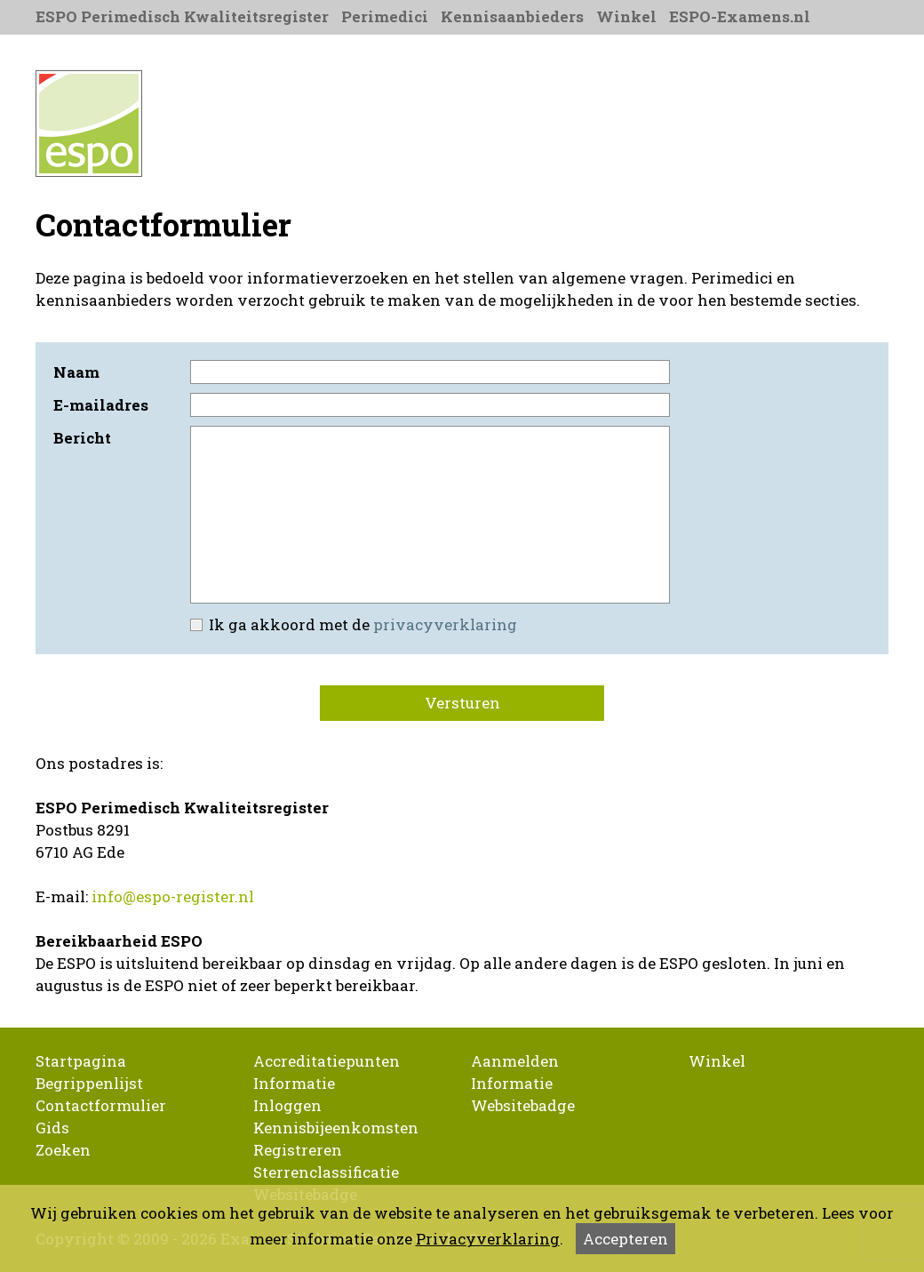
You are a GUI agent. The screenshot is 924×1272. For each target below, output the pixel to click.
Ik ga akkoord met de (352, 624)
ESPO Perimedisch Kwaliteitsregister (182, 16)
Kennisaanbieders (512, 16)
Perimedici (384, 16)
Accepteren (625, 1238)
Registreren (297, 1150)
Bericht (82, 438)
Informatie (294, 1083)
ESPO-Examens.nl (739, 16)
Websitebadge (523, 1105)
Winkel (626, 16)
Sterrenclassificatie (326, 1172)
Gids (52, 1127)
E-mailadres (100, 405)
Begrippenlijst (89, 1083)
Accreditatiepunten (326, 1061)
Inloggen (287, 1105)
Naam (76, 372)
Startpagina (81, 1061)
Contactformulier (101, 1105)
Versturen (462, 702)
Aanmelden (515, 1061)
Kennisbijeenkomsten (335, 1127)
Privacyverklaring (488, 1238)
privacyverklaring (445, 624)
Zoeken (63, 1150)
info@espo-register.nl (173, 896)
